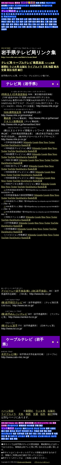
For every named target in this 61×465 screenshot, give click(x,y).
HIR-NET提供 (5, 48)
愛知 (42, 22)
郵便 (50, 432)
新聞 (48, 429)
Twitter (52, 142)
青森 (9, 19)
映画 (37, 3)
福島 (30, 19)
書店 (3, 432)
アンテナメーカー (22, 6)
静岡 (38, 22)
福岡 (3, 27)
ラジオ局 (14, 66)
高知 (55, 24)
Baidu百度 (26, 145)
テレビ (36, 429)
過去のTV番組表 (51, 27)
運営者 (17, 3)
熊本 (15, 27)
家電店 (42, 3)
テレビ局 (6, 62)
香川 (46, 24)
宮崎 (24, 27)
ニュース (5, 8)
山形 (26, 19)
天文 (3, 437)
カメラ (54, 437)
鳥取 (21, 24)
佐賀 (7, 27)
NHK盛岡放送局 (12, 112)
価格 (11, 439)
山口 (38, 24)
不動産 (36, 432)
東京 (55, 19)
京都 (55, 22)
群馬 (42, 19)
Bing (41, 142)
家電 (27, 437)
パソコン (33, 437)
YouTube (5, 145)
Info (16, 424)
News (46, 142)
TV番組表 (40, 27)
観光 (56, 66)
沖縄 (34, 27)
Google (35, 142)
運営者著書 (29, 424)
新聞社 (5, 66)
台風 (43, 434)
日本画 (4, 426)
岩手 (13, 19)
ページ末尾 (50, 63)
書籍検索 (22, 426)
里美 (54, 424)
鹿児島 (29, 27)
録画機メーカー (7, 6)
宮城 (17, 19)
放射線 (48, 434)
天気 (45, 66)
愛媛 (51, 24)
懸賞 (3, 439)
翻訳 (41, 426)
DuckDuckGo (15, 145)
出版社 (23, 66)
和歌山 (16, 24)
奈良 (11, 24)
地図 (50, 66)
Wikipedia (27, 142)
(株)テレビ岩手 (9, 326)
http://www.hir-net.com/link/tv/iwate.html (19, 57)
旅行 (31, 434)
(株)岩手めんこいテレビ (14, 314)
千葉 (51, 19)
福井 (21, 22)
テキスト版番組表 (13, 121)
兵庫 (7, 24)
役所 (14, 70)
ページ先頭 (7, 411)
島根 (26, 24)
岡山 (30, 24)
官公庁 (18, 432)
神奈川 (4, 22)
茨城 (34, 19)
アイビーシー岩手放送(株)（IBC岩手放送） (24, 291)
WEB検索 (17, 8)
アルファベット (10, 17)
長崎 (11, 27)
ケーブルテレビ (22, 62)
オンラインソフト (41, 424)
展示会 (12, 432)
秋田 (21, 19)
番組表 (7, 118)
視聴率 (4, 29)
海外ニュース (27, 429)
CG (50, 424)
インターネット (44, 437)
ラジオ (42, 429)
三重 (46, 22)
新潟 (9, 22)
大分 (20, 27)
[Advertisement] (34, 40)
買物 (15, 439)
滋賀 (51, 22)
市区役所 (25, 432)
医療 (41, 432)
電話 (45, 432)
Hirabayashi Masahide (24, 462)
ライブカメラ (35, 66)
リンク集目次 (7, 429)
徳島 (42, 24)
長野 (30, 22)
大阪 (3, 24)
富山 (13, 22)
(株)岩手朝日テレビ (11, 302)
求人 (31, 432)
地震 (56, 434)
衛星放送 (38, 62)
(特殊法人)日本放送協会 (14, 94)
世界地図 (20, 434)
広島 (34, 24)
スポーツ (13, 437)
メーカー (21, 437)
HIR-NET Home (7, 3)
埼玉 (46, 19)
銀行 (20, 70)
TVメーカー (50, 3)
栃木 (38, 19)
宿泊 (9, 70)
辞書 (11, 8)
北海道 (4, 19)
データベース (46, 6)
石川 (17, 22)
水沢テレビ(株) (9, 354)
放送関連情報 (35, 6)
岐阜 (34, 22)
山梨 (26, 22)
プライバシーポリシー (42, 462)
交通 (3, 70)
